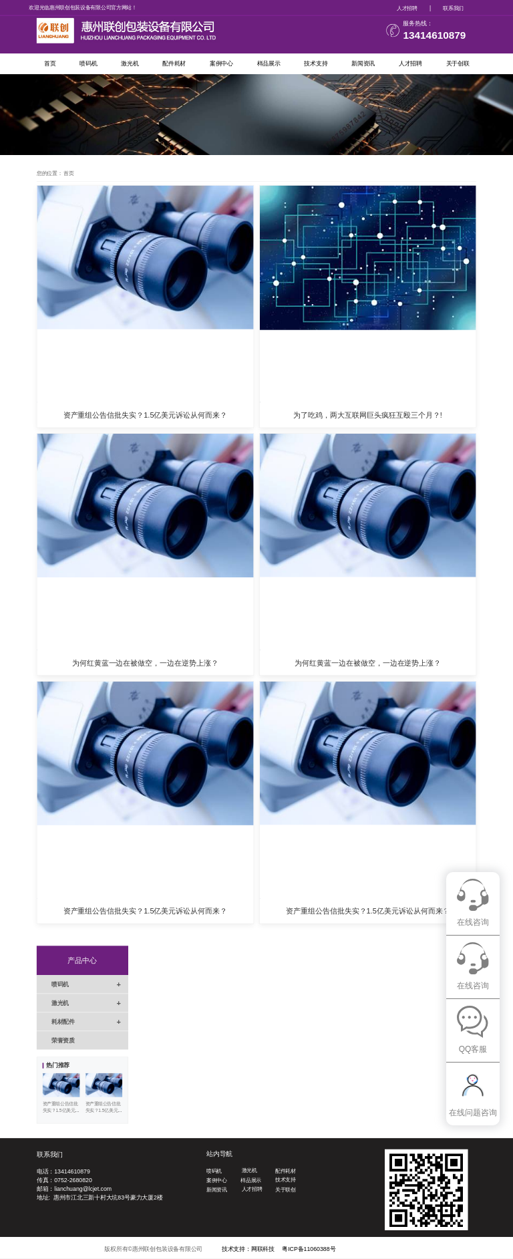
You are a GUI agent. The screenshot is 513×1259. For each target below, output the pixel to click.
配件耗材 (174, 63)
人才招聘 (407, 8)
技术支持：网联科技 (248, 1249)
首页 (50, 63)
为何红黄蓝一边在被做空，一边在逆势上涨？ (145, 663)
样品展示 (269, 63)
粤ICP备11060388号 (308, 1249)
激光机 (129, 63)
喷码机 (88, 63)
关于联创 (285, 1190)
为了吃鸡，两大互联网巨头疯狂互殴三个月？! (367, 415)
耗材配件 (89, 1021)
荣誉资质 (63, 1040)
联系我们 (453, 8)
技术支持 (315, 63)
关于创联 (458, 63)
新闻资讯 (363, 63)
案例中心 (221, 63)
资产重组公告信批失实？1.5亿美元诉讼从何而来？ (145, 415)
